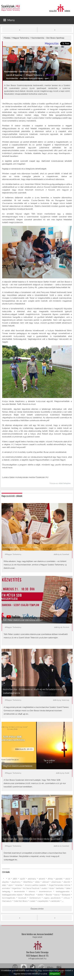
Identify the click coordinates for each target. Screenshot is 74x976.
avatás (44, 888)
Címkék (6, 872)
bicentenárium (45, 891)
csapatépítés (42, 901)
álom (11, 885)
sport (47, 78)
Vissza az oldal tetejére (59, 483)
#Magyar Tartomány (34, 75)
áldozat (45, 882)
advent (42, 879)
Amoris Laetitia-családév (35, 885)
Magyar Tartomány (20, 38)
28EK (15, 879)
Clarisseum (7, 901)
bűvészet (22, 898)
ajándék (59, 879)
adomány (32, 879)
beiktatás (60, 888)
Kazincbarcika (12, 78)
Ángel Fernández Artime (59, 885)
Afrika (50, 879)
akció (67, 879)
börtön (40, 895)
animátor (6, 888)
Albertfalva (28, 882)
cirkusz (67, 898)
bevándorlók (19, 891)
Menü (9, 20)
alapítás (5, 882)
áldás (37, 882)
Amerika (18, 885)
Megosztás (52, 43)
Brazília (49, 895)
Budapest (66, 895)
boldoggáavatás (62, 891)
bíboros (32, 891)
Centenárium (35, 898)
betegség (6, 891)
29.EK (22, 879)
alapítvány (16, 882)
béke (68, 888)
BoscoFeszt (30, 895)
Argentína (16, 888)
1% (9, 879)
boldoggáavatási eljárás (12, 895)
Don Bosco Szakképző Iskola (31, 78)
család (32, 901)
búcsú (57, 895)
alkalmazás (56, 882)
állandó (67, 882)
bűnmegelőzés (8, 898)
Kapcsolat (37, 937)
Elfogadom (54, 973)
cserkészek (55, 901)
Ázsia (51, 888)
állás (4, 885)
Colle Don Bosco (21, 901)
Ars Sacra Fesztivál (31, 888)
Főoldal (7, 38)
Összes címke (37, 909)
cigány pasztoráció (52, 898)
